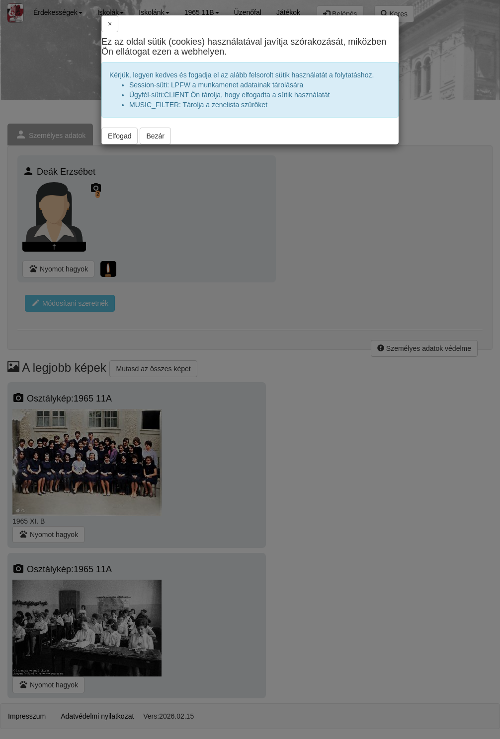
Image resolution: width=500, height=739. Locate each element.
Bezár (155, 136)
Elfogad (119, 136)
